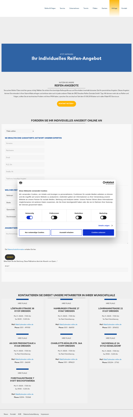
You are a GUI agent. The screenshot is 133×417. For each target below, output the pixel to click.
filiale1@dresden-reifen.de (24, 325)
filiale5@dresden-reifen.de (68, 359)
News (6, 414)
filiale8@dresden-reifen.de (24, 394)
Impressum (45, 414)
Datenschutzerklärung (31, 414)
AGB (19, 414)
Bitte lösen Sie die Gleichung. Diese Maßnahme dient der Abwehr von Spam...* (66, 267)
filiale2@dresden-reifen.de (68, 325)
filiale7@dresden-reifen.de (112, 359)
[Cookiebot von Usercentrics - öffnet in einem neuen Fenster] (104, 183)
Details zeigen (104, 225)
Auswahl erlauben (66, 232)
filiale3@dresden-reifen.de (112, 325)
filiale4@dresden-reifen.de (24, 359)
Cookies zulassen (98, 232)
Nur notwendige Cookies (34, 232)
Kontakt (13, 414)
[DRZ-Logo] (10, 8)
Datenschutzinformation (16, 249)
